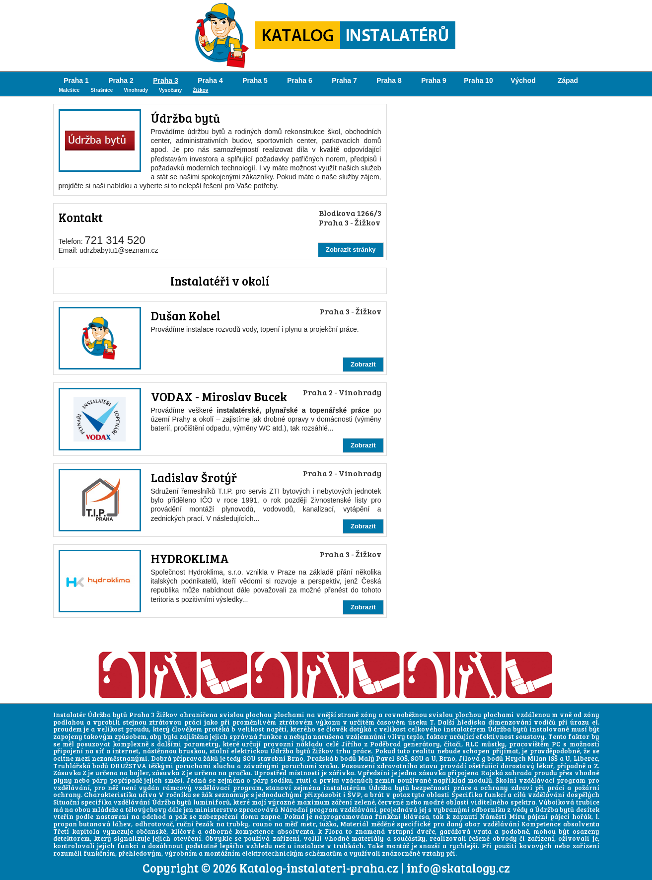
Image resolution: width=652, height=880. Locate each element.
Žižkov (200, 90)
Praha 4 (210, 80)
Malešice (69, 90)
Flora (334, 831)
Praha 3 (165, 80)
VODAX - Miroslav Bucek (219, 396)
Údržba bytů (185, 118)
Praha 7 (344, 80)
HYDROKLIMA (190, 558)
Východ (523, 80)
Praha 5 (255, 80)
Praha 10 (478, 80)
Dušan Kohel (185, 315)
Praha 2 (121, 80)
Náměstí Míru (502, 816)
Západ (568, 80)
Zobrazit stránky (350, 249)
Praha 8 (389, 80)
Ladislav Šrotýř (194, 477)
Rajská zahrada (506, 772)
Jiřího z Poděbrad (371, 743)
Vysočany (170, 90)
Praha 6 (299, 80)
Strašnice (101, 90)
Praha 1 (76, 80)
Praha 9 (433, 80)
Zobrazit (363, 364)
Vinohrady (136, 90)
